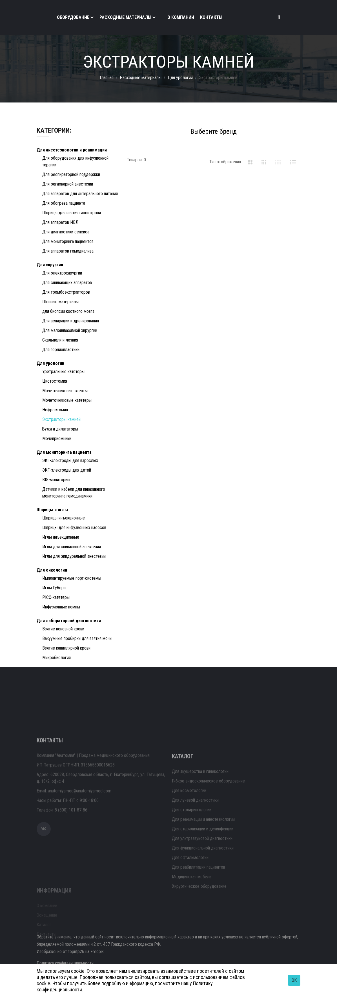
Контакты (211, 17)
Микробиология (56, 657)
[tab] (250, 162)
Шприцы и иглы (52, 509)
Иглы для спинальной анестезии (71, 546)
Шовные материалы (60, 301)
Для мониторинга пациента (64, 452)
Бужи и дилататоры (60, 429)
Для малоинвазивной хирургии (69, 330)
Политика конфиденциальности (65, 963)
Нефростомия (55, 409)
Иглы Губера (54, 587)
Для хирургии (50, 264)
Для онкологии (52, 570)
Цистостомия (54, 381)
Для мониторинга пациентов (68, 241)
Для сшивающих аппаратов (67, 282)
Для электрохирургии (62, 273)
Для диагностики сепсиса (65, 232)
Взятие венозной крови (63, 629)
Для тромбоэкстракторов (66, 292)
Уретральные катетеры (63, 371)
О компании (180, 17)
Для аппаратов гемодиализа (68, 251)
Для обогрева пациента (63, 203)
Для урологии (180, 77)
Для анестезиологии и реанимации (72, 150)
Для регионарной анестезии (67, 184)
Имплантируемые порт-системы (71, 578)
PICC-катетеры (56, 597)
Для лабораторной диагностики (69, 620)
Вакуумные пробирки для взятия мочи (77, 638)
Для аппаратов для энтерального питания (80, 193)
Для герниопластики (60, 349)
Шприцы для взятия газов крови (71, 212)
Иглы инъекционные (60, 537)
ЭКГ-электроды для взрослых (70, 460)
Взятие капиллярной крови (66, 648)
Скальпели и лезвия (60, 340)
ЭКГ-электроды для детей (66, 470)
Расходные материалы (125, 17)
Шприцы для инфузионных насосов (74, 527)
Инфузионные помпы (61, 607)
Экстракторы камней (61, 419)
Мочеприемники (56, 438)
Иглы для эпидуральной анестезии (74, 556)
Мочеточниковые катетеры (67, 400)
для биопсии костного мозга (68, 311)
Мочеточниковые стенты (65, 390)
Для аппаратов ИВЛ (60, 222)
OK (294, 980)
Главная (107, 77)
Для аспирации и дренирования (70, 321)
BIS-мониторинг (56, 479)
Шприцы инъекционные (63, 518)
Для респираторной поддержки (71, 174)
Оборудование (73, 17)
